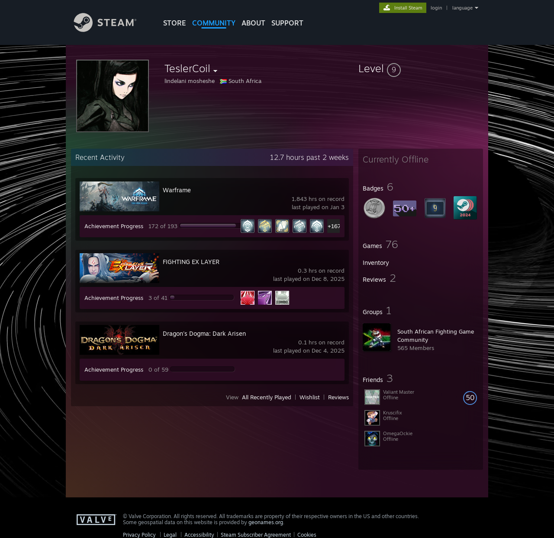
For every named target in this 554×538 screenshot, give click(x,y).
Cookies (306, 535)
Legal (170, 535)
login (436, 8)
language (462, 8)
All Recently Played (266, 397)
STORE (174, 23)
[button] (420, 68)
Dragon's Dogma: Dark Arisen (204, 333)
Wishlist (310, 397)
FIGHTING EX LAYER (191, 261)
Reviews (338, 397)
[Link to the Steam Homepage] (112, 29)
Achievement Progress (113, 226)
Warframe (177, 190)
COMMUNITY (213, 23)
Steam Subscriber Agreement (256, 535)
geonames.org (265, 522)
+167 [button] (334, 226)
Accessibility (199, 535)
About (253, 23)
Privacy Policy (139, 535)
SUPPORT (287, 23)
